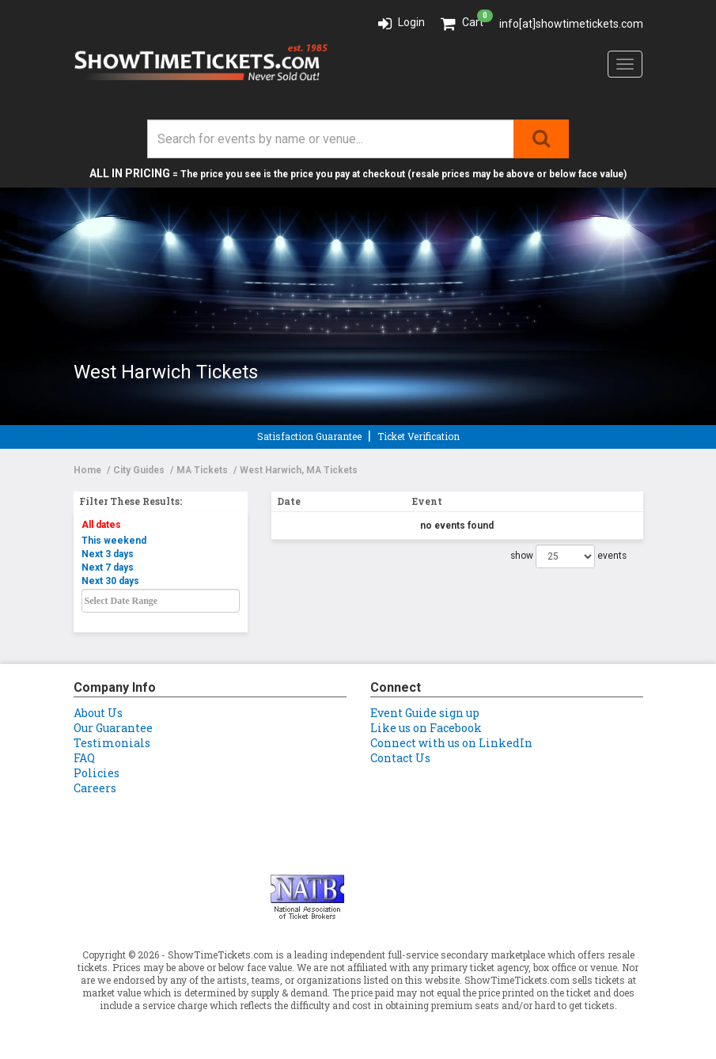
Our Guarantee (113, 727)
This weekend (113, 540)
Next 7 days (107, 567)
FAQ (84, 757)
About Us (98, 712)
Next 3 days (107, 554)
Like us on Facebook (426, 727)
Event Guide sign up (424, 712)
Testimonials (112, 742)
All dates (101, 524)
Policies (96, 772)
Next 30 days (110, 580)
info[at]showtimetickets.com (571, 23)
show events (568, 556)
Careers (95, 787)
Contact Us (400, 757)
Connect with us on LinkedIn (451, 742)
